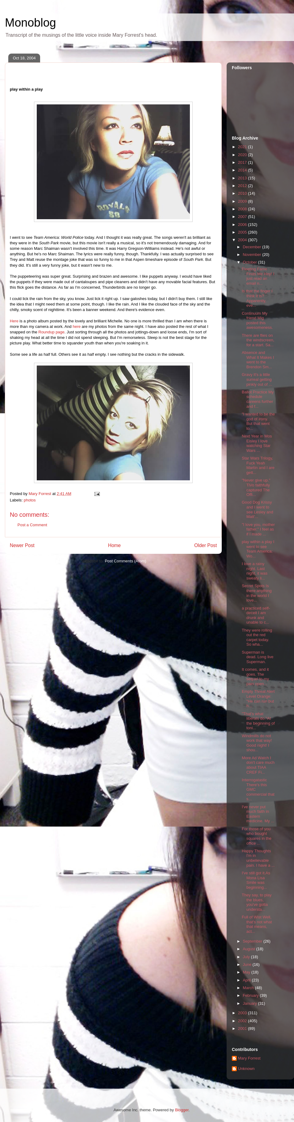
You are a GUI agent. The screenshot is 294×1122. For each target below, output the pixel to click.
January (250, 1003)
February (251, 995)
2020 (243, 154)
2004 (243, 240)
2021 (243, 146)
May (247, 972)
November (252, 254)
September (253, 941)
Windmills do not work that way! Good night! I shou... (257, 743)
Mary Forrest (249, 1058)
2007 (243, 216)
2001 (243, 1028)
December (252, 247)
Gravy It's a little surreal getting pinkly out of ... (257, 379)
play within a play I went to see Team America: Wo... (258, 548)
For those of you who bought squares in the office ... (256, 836)
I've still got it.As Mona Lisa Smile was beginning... (256, 880)
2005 (243, 232)
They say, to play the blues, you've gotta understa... (256, 902)
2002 (243, 1021)
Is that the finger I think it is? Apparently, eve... (257, 298)
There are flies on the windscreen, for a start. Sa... (258, 340)
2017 (243, 162)
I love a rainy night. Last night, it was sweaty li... (254, 570)
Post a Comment (32, 525)
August (249, 949)
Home (114, 545)
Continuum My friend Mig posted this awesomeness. (257, 320)
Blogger (181, 1110)
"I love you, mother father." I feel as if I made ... (258, 529)
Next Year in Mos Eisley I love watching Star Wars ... (257, 443)
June (248, 964)
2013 (243, 178)
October (250, 262)
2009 (243, 201)
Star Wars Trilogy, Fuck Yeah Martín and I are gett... (258, 465)
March (249, 987)
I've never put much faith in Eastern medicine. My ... (258, 814)
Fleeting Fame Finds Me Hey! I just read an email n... (258, 276)
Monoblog (30, 22)
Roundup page (51, 332)
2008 (243, 209)
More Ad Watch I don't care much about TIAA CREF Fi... (258, 765)
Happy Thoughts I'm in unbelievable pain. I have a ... (258, 858)
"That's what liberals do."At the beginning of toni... (258, 720)
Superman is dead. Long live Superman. (257, 657)
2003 (243, 1013)
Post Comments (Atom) (125, 561)
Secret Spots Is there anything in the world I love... (256, 593)
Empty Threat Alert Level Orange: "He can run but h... (258, 698)
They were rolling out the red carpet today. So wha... (257, 637)
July (247, 957)
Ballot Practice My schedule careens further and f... (257, 399)
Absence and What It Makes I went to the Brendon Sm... (258, 359)
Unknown (246, 1068)
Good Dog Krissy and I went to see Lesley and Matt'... (257, 509)
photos (30, 500)
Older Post (205, 545)
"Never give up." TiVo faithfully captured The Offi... (256, 487)
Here (14, 321)
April (247, 980)
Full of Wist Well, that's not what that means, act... (257, 924)
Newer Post (22, 545)
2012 (243, 185)
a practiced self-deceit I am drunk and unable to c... (256, 615)
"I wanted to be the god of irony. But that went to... (258, 421)
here (77, 326)
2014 (243, 170)
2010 (243, 193)
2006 (243, 224)
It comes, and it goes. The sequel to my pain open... (255, 676)
